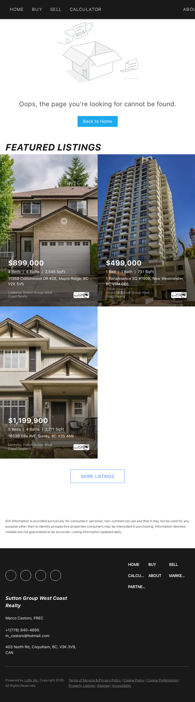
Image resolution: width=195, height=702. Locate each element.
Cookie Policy (134, 680)
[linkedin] (25, 575)
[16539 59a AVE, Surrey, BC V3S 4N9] (49, 382)
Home (17, 9)
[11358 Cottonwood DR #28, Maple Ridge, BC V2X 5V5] (49, 230)
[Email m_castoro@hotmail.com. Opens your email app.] (27, 636)
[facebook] (10, 575)
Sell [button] (56, 9)
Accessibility (121, 686)
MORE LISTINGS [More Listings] (97, 476)
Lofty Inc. (31, 680)
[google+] (55, 575)
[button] (138, 565)
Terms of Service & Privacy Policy (95, 680)
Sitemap (103, 686)
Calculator (85, 9)
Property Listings (82, 686)
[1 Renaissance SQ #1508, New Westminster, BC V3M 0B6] (146, 230)
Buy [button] (37, 9)
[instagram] (40, 575)
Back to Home (97, 121)
